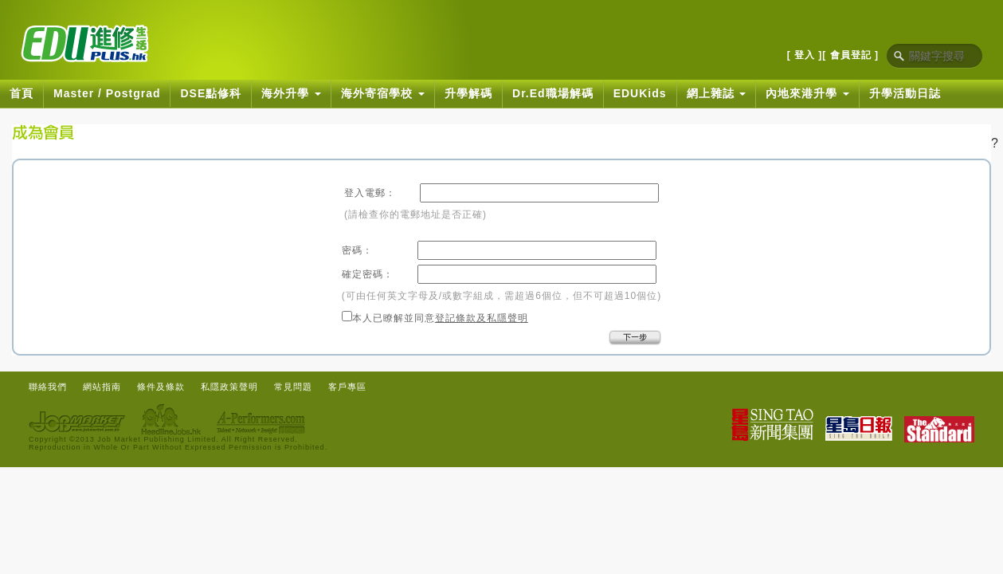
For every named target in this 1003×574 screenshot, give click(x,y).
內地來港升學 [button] (807, 93)
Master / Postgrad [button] (106, 93)
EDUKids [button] (640, 93)
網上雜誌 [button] (716, 93)
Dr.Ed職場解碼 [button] (553, 93)
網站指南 (102, 386)
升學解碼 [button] (468, 93)
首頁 (21, 93)
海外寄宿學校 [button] (383, 93)
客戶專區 (347, 386)
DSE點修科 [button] (210, 93)
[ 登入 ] (805, 55)
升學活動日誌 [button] (905, 93)
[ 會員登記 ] (850, 55)
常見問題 (293, 386)
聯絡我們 (48, 386)
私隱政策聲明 (229, 386)
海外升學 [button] (291, 93)
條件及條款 (161, 386)
